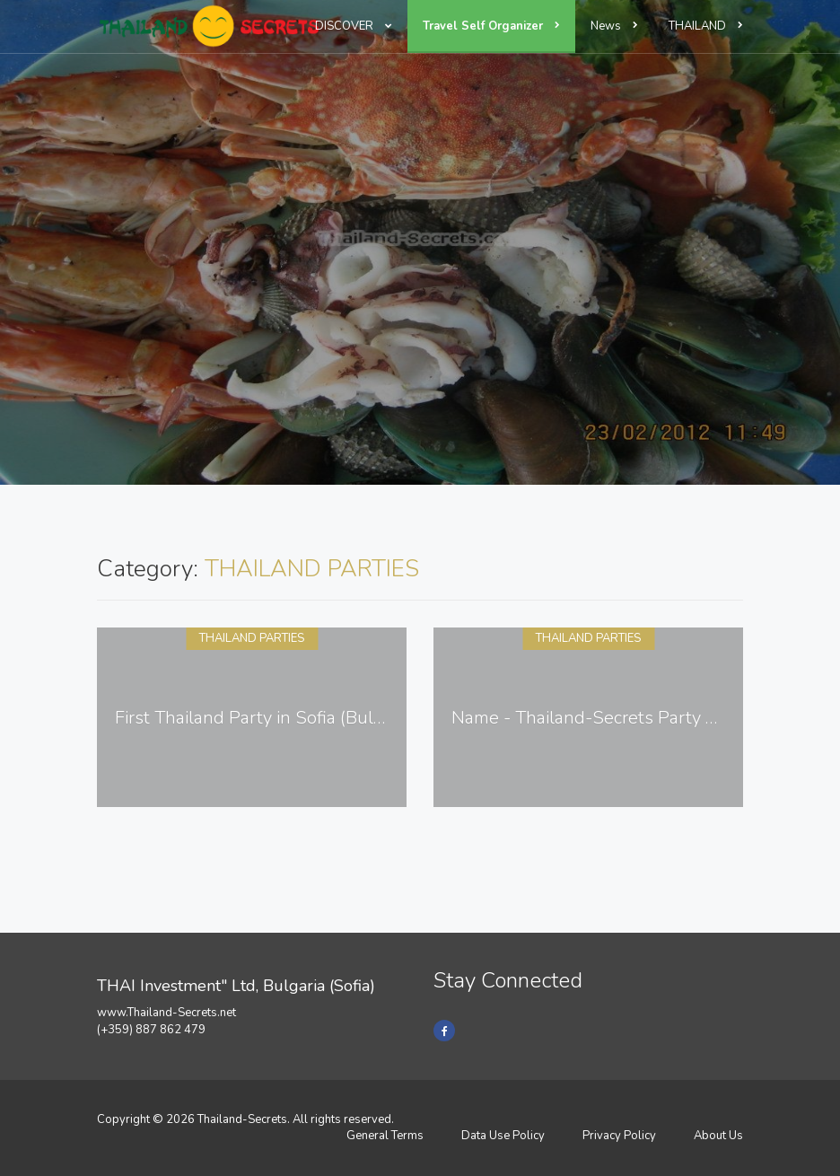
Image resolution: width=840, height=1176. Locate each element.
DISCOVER (353, 26)
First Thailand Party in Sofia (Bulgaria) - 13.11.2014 (320, 718)
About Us (718, 1136)
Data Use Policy (503, 1136)
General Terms (385, 1136)
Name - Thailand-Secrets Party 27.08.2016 (624, 718)
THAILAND (706, 26)
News (614, 26)
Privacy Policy (619, 1136)
